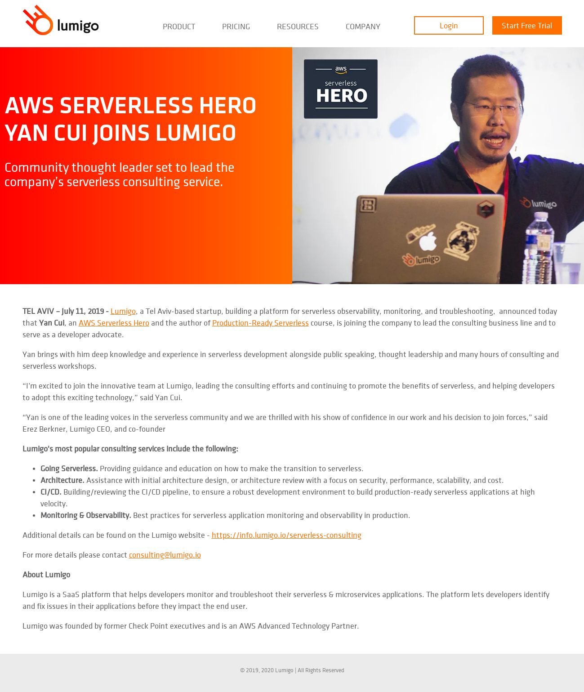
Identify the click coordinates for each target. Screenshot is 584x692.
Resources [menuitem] (298, 26)
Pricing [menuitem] (236, 26)
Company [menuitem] (363, 26)
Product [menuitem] (179, 26)
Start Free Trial (527, 26)
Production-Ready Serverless (260, 323)
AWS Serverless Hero (114, 323)
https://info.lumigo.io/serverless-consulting (286, 535)
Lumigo (123, 311)
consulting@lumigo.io (165, 555)
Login (449, 26)
